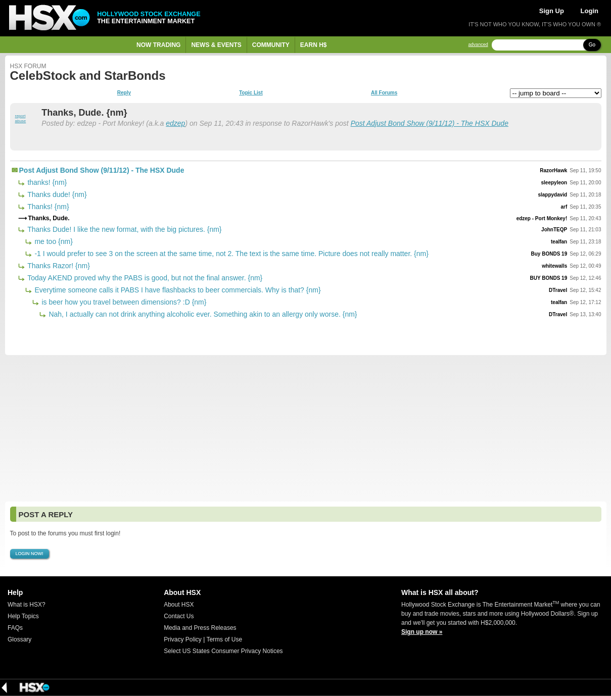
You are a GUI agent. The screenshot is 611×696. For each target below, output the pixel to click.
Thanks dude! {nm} (56, 194)
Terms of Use (224, 639)
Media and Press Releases (200, 627)
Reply (124, 92)
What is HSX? (26, 604)
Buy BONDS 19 (549, 254)
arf (563, 207)
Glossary (19, 639)
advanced (478, 44)
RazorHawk (553, 170)
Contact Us (179, 616)
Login (589, 11)
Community (271, 44)
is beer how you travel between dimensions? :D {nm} (123, 302)
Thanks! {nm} (47, 207)
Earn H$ (313, 44)
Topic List (250, 92)
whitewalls (554, 266)
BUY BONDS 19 (548, 278)
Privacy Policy (183, 639)
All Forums (384, 92)
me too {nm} (53, 241)
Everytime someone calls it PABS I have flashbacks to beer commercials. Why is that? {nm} (177, 290)
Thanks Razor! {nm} (58, 266)
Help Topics (23, 616)
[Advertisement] (306, 428)
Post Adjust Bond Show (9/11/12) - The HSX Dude (429, 123)
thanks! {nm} (46, 182)
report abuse (20, 118)
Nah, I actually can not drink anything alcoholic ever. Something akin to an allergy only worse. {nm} (202, 314)
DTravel (558, 290)
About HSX (179, 604)
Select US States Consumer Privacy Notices (223, 651)
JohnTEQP (554, 229)
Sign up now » (421, 631)
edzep (175, 123)
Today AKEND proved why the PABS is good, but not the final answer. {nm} (144, 278)
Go (592, 44)
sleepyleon (554, 182)
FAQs (15, 627)
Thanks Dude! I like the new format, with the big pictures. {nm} (124, 229)
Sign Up (551, 11)
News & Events (216, 44)
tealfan (559, 241)
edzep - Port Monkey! (542, 218)
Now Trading (158, 44)
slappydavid (552, 194)
